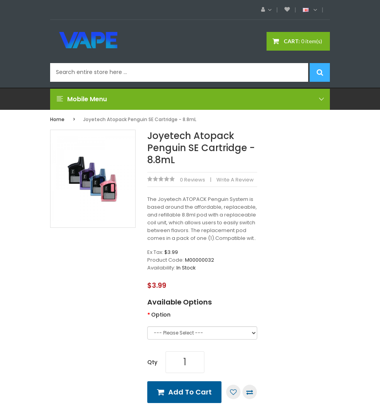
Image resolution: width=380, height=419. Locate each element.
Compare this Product (249, 392)
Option (161, 315)
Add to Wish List (233, 392)
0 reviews (192, 180)
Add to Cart (190, 392)
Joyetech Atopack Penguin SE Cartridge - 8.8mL (139, 119)
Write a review (235, 180)
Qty (152, 362)
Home (57, 119)
